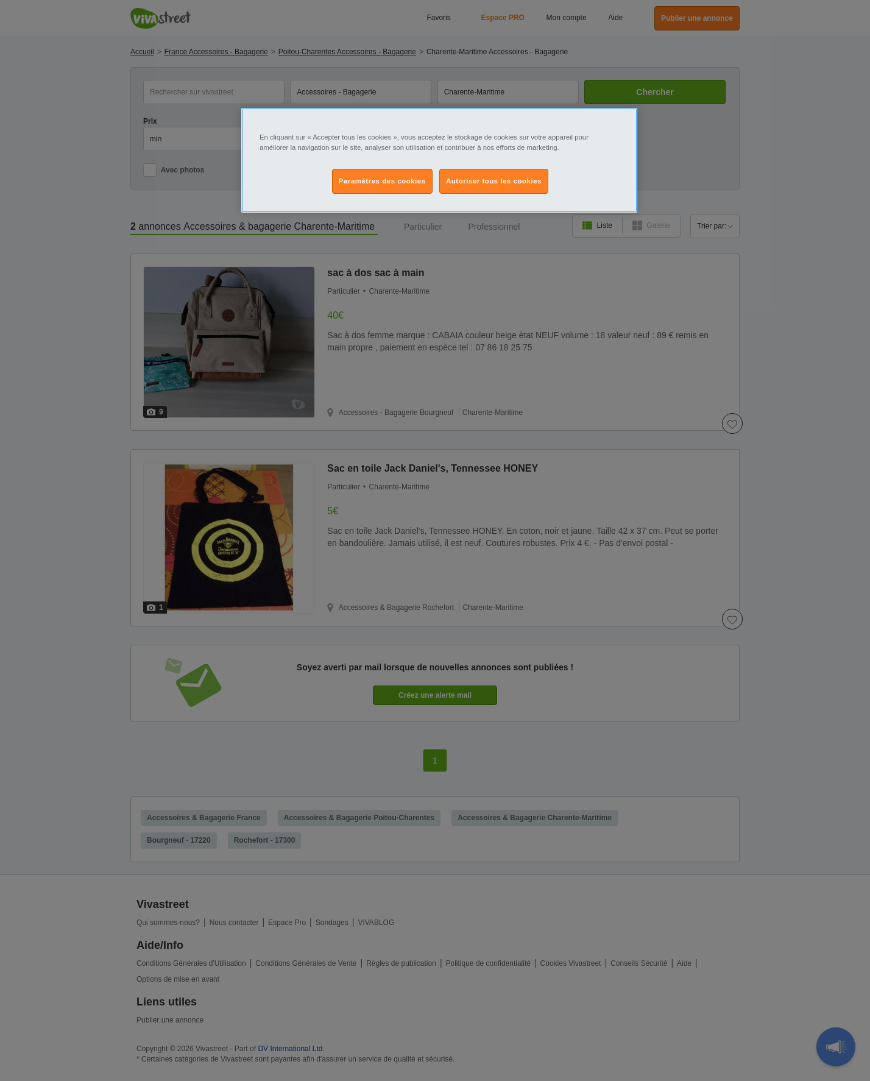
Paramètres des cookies (382, 181)
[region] (439, 160)
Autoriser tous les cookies (494, 181)
